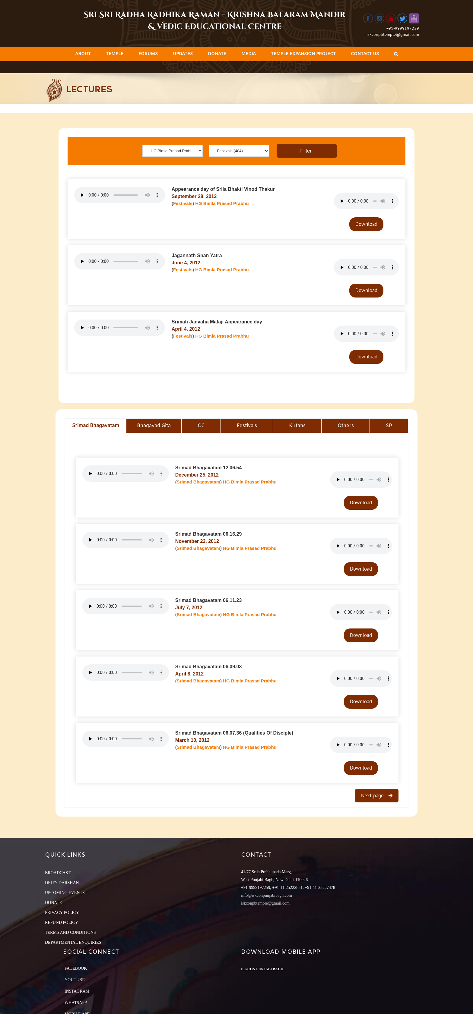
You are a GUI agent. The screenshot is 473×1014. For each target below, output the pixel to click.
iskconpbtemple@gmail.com (393, 34)
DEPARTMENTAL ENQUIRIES (73, 942)
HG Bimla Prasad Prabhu (222, 203)
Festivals (182, 203)
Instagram (77, 991)
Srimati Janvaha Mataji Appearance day (217, 321)
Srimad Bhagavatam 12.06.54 (208, 467)
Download (366, 224)
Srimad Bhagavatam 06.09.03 (208, 666)
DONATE (53, 902)
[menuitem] (83, 54)
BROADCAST (58, 873)
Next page (373, 795)
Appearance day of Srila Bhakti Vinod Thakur (223, 189)
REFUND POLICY (61, 922)
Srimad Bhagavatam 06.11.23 (208, 600)
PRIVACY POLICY (62, 912)
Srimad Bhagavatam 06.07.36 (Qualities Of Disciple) (234, 732)
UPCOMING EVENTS (65, 892)
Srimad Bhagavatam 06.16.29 (208, 534)
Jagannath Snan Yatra (197, 255)
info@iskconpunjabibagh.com (266, 895)
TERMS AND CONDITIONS (70, 932)
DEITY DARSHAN (62, 882)
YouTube (75, 980)
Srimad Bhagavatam (198, 481)
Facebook (76, 968)
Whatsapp (76, 1002)
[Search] (395, 54)
